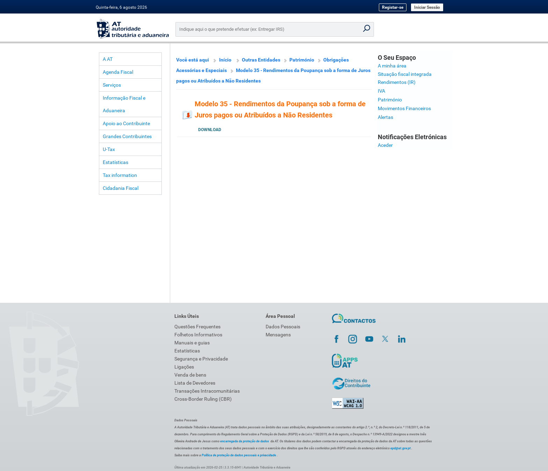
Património (301, 60)
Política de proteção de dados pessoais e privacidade (239, 455)
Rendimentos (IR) (397, 82)
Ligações (184, 367)
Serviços (112, 85)
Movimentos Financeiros (404, 108)
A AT (108, 59)
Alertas (385, 117)
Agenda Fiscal (118, 72)
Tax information (120, 175)
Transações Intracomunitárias (207, 391)
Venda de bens (190, 375)
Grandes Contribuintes (127, 136)
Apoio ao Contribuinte (126, 123)
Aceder (385, 145)
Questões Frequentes (197, 326)
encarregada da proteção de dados (244, 441)
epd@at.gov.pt (400, 448)
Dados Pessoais (283, 326)
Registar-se (392, 7)
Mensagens (278, 334)
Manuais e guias (192, 342)
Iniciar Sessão (427, 7)
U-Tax (109, 149)
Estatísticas (115, 162)
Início (225, 60)
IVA (381, 91)
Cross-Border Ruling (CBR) (203, 399)
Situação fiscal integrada (405, 74)
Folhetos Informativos (198, 334)
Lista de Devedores (194, 383)
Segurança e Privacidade (201, 359)
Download (209, 129)
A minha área (392, 66)
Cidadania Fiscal (120, 188)
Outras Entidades (261, 60)
